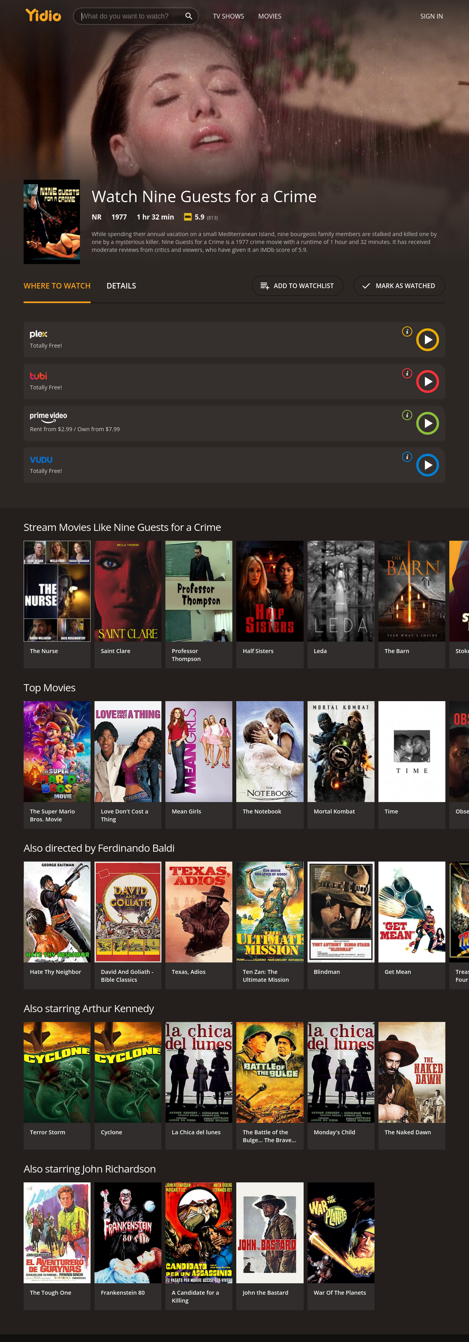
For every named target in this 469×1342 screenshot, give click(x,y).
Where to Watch (57, 285)
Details (121, 285)
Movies (270, 16)
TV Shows (228, 16)
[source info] (405, 331)
